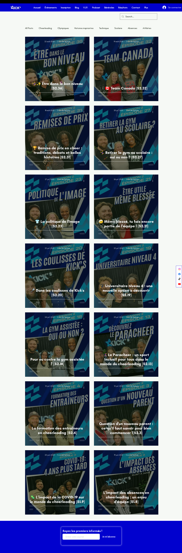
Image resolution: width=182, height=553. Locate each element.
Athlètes (147, 28)
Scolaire (118, 28)
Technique (104, 28)
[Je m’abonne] (109, 537)
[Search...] (138, 16)
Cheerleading (45, 28)
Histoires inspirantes (83, 28)
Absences (132, 28)
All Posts (29, 28)
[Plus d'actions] (84, 43)
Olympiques (63, 28)
